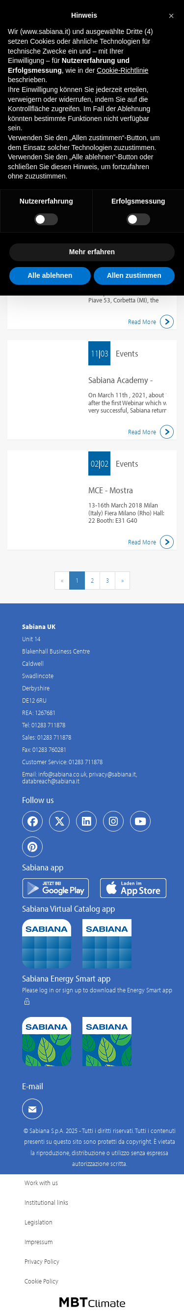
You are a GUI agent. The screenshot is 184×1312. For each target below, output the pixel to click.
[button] (171, 16)
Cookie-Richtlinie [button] (122, 70)
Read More (152, 321)
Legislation (39, 1222)
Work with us (41, 1182)
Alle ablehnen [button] (49, 275)
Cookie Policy (41, 1281)
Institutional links (46, 1202)
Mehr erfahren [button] (92, 252)
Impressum (39, 1241)
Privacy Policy (42, 1261)
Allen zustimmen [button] (134, 275)
